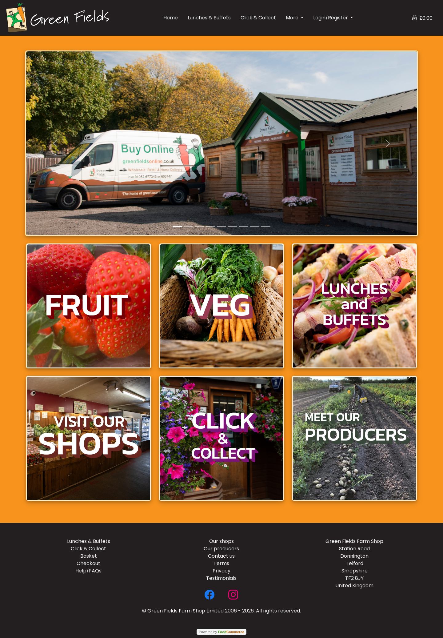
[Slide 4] (210, 226)
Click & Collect (258, 17)
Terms (221, 563)
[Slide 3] (199, 226)
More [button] (293, 17)
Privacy (221, 570)
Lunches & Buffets (209, 17)
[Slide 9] (265, 226)
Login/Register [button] (331, 17)
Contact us (221, 556)
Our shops (221, 541)
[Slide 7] (243, 226)
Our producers (221, 548)
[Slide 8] (254, 226)
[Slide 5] (221, 226)
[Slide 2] (188, 226)
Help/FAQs (88, 570)
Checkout (88, 563)
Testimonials (221, 578)
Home (170, 17)
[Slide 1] (177, 226)
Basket (88, 556)
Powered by (221, 632)
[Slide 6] (232, 226)
